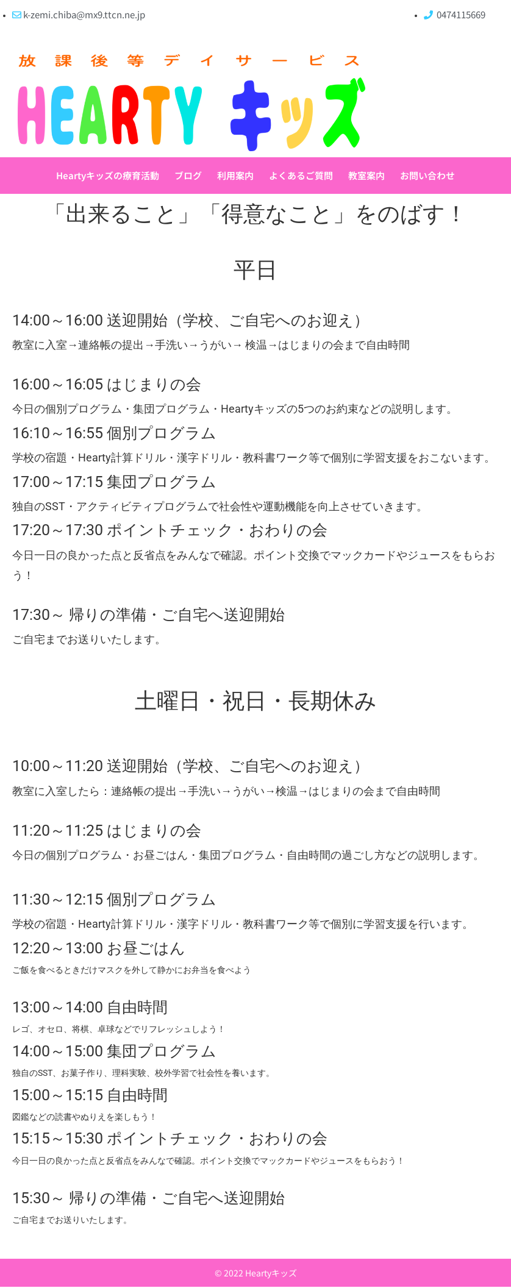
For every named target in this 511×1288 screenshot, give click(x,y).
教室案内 (366, 175)
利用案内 (235, 175)
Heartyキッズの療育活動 (107, 175)
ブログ (188, 175)
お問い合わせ (427, 175)
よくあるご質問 (301, 175)
